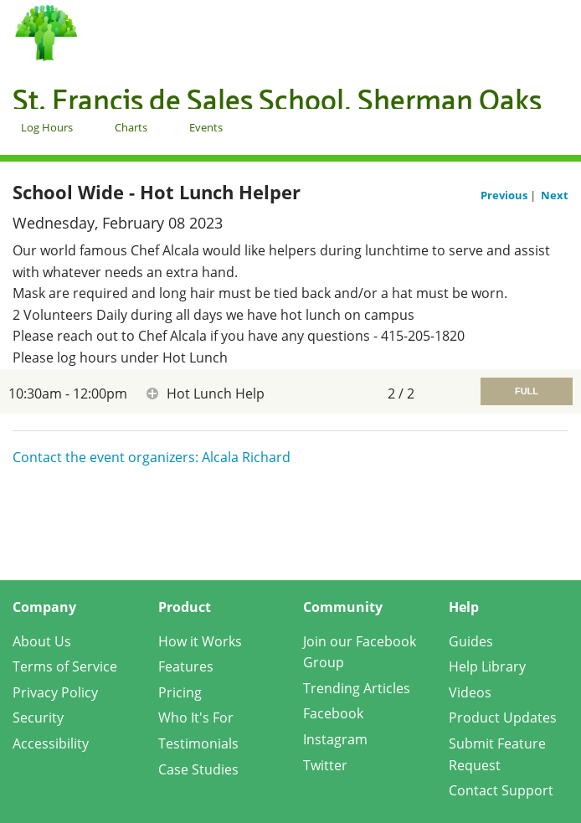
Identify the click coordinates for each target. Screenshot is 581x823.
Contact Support (501, 790)
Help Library (487, 666)
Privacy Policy (55, 692)
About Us (42, 641)
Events (206, 127)
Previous (505, 195)
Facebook (333, 713)
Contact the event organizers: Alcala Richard (151, 457)
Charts (131, 127)
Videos (470, 692)
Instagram (335, 739)
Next (554, 195)
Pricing (180, 692)
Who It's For (196, 717)
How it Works (200, 641)
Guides (471, 641)
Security (38, 717)
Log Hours (47, 127)
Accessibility (51, 743)
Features (185, 666)
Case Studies (198, 769)
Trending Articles (356, 688)
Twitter (325, 765)
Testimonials (198, 743)
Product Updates (503, 717)
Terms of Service (65, 666)
